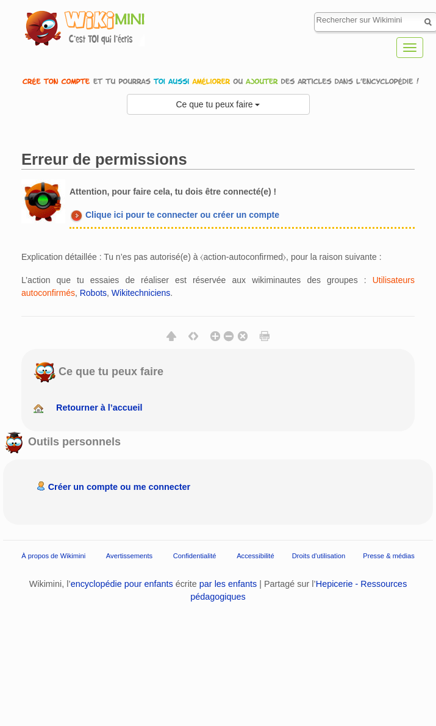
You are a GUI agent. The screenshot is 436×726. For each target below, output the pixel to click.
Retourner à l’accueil (99, 407)
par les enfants (228, 584)
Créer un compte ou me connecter (119, 487)
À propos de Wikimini (53, 555)
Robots (93, 293)
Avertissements (129, 555)
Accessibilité (255, 555)
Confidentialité (194, 555)
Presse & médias (389, 555)
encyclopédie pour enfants (122, 584)
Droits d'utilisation (318, 555)
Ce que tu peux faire (218, 104)
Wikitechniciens (141, 293)
